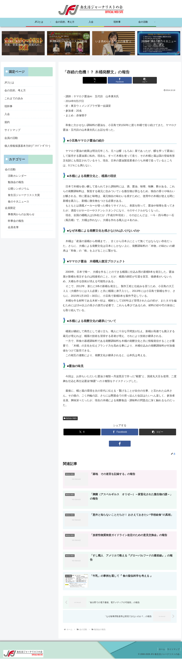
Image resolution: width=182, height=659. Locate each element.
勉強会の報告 (70, 418)
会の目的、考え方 (15, 90)
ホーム (160, 649)
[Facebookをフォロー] (120, 444)
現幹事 (8, 106)
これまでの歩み (13, 98)
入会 (7, 114)
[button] (139, 80)
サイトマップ (12, 130)
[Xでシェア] (101, 80)
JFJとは (9, 82)
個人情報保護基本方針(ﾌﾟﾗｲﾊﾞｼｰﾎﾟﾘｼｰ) (27, 146)
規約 (7, 122)
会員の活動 (11, 138)
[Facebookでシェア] (120, 80)
